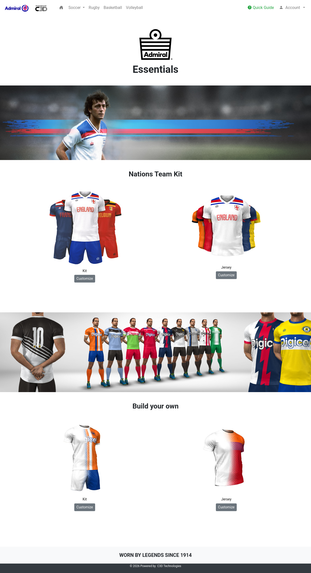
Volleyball (134, 7)
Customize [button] (85, 279)
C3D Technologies (169, 566)
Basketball (113, 7)
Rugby (94, 7)
